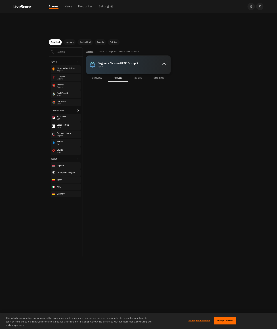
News (68, 6)
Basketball (85, 42)
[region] (138, 321)
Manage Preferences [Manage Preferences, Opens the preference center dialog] (199, 320)
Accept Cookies (225, 320)
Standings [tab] (159, 77)
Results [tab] (138, 77)
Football (55, 42)
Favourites (85, 6)
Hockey (70, 42)
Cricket (114, 42)
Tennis (100, 42)
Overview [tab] (97, 77)
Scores (53, 6)
